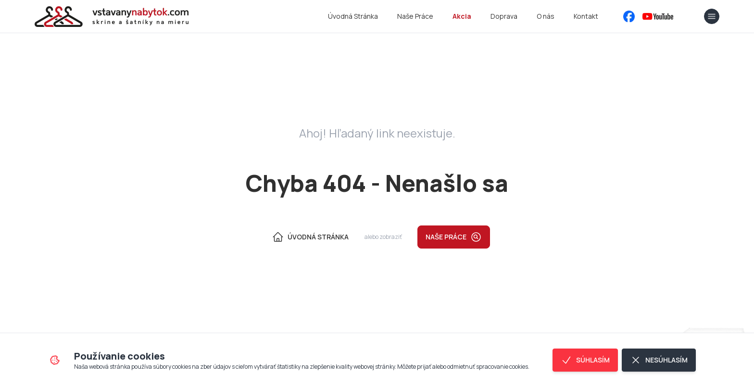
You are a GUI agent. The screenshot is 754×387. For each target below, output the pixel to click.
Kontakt (586, 16)
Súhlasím (585, 360)
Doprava (503, 16)
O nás (545, 16)
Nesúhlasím (659, 360)
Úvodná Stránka (353, 16)
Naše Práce (415, 16)
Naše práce (454, 237)
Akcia (461, 16)
